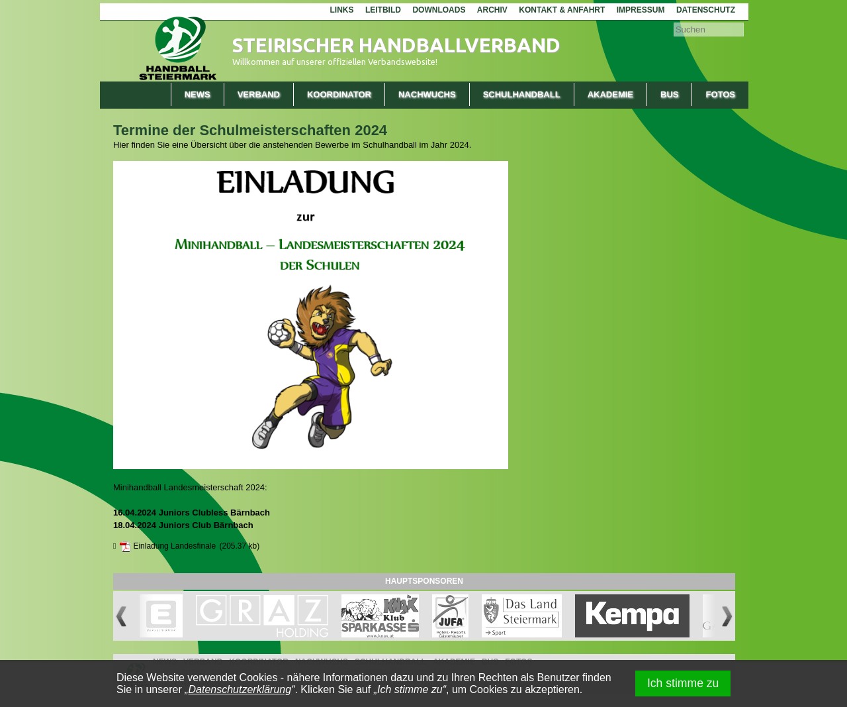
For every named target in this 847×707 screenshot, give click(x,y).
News (197, 94)
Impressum (641, 10)
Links (341, 10)
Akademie (610, 94)
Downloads (438, 10)
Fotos (720, 94)
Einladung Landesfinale (174, 546)
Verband (259, 94)
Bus (669, 94)
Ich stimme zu (683, 683)
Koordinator (339, 94)
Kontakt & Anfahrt (562, 10)
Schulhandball (521, 94)
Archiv (492, 10)
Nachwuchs (427, 94)
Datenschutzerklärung (240, 689)
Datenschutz (705, 10)
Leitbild (383, 10)
